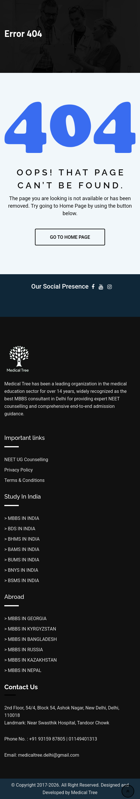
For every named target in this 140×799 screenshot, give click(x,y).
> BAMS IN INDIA (21, 549)
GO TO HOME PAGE (70, 237)
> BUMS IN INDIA (21, 560)
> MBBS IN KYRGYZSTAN (30, 629)
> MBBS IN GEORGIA (25, 618)
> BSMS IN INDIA (21, 580)
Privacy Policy (18, 470)
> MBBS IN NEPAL (22, 670)
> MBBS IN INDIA (21, 518)
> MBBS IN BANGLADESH (30, 639)
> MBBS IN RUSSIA (23, 649)
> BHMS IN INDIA (22, 539)
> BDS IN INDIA (19, 528)
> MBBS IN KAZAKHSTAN (30, 660)
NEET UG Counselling (26, 459)
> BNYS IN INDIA (21, 570)
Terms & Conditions (24, 480)
